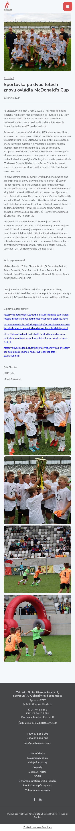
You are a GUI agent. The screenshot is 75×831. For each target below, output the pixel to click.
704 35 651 (40, 709)
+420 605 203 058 (37, 738)
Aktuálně (9, 78)
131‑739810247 (40, 723)
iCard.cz (38, 817)
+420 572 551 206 (37, 733)
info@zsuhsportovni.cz (37, 743)
